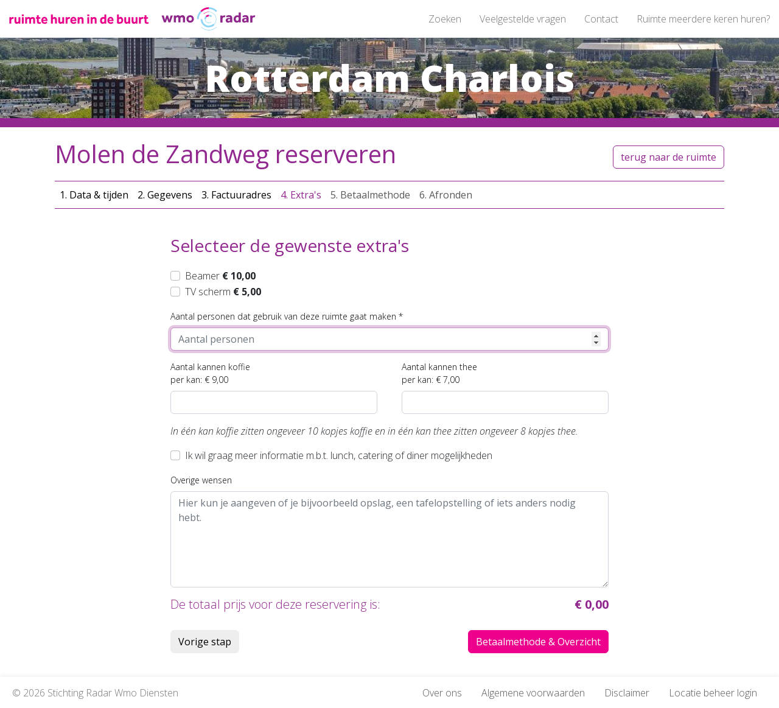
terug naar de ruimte (668, 157)
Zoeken (444, 19)
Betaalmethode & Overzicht (538, 641)
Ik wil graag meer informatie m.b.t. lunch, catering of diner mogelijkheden (338, 455)
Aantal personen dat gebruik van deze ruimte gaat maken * (286, 316)
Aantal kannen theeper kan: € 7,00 (439, 373)
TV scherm (223, 291)
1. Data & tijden (94, 195)
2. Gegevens (165, 195)
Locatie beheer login (713, 692)
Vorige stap (204, 641)
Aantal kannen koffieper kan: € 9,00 (210, 373)
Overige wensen (201, 480)
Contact (601, 19)
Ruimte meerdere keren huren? (703, 19)
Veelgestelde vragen (523, 19)
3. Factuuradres (236, 195)
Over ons (442, 692)
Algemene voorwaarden (533, 692)
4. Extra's (301, 195)
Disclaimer (626, 692)
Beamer (220, 275)
